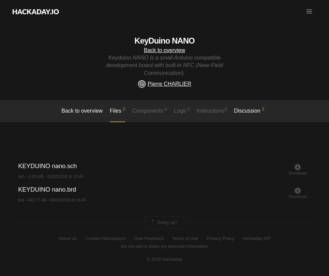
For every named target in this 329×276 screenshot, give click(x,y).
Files (117, 110)
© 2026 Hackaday (164, 259)
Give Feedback (149, 238)
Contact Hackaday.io (105, 238)
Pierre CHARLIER (164, 84)
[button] (309, 11)
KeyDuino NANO (164, 40)
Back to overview (164, 50)
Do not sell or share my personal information (164, 246)
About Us (68, 238)
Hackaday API (257, 238)
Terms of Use (185, 238)
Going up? (164, 222)
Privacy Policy (220, 238)
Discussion (249, 110)
